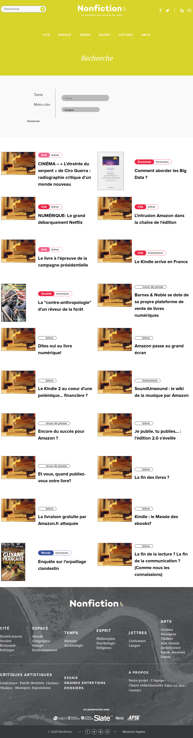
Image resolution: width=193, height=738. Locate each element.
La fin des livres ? (152, 477)
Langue (134, 646)
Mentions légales (134, 732)
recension (162, 162)
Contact (135, 690)
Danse (166, 657)
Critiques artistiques (26, 675)
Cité (46, 35)
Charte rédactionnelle (146, 685)
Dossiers (74, 688)
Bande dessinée (173, 652)
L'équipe (157, 680)
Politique (7, 650)
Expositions (41, 688)
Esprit (105, 35)
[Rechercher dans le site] (23, 9)
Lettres (126, 35)
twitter (167, 10)
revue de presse (152, 287)
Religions (103, 648)
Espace (64, 35)
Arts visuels (170, 643)
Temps (85, 35)
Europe (37, 646)
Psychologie (105, 643)
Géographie (41, 641)
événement (155, 253)
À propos (139, 672)
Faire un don (175, 686)
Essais (71, 678)
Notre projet (138, 680)
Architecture (171, 648)
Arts (146, 35)
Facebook (87, 731)
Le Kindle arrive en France (161, 261)
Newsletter (189, 10)
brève (55, 155)
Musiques (168, 634)
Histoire (70, 641)
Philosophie (105, 639)
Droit (4, 636)
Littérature (137, 641)
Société (46, 294)
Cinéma (167, 630)
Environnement (44, 650)
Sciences (15, 636)
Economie (144, 162)
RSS (100, 731)
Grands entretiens (85, 683)
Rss (182, 10)
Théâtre (167, 639)
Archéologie (73, 646)
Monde (46, 553)
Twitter (94, 731)
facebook (160, 10)
